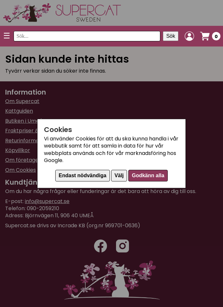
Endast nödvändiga (83, 175)
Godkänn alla (148, 175)
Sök (170, 36)
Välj (118, 175)
